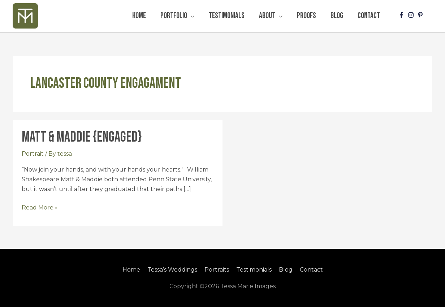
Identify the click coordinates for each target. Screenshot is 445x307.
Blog (286, 269)
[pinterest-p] (421, 15)
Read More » (40, 207)
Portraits (216, 269)
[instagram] (412, 15)
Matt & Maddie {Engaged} (82, 137)
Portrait (33, 153)
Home (131, 269)
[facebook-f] (402, 15)
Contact (311, 269)
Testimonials (254, 269)
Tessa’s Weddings (172, 269)
